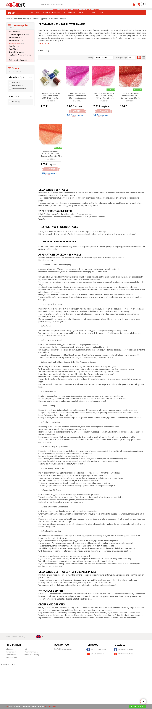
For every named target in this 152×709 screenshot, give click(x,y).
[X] (7, 706)
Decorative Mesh (16, 43)
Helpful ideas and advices (63, 649)
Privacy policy (11, 652)
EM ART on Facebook (96, 650)
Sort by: (90, 58)
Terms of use (11, 655)
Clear (30, 77)
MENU (13, 12)
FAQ (25, 649)
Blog (94, 13)
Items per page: (121, 58)
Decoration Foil (15, 37)
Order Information (31, 652)
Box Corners (14, 32)
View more (44, 43)
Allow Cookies (137, 707)
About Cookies (11, 657)
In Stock (16, 82)
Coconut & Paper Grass (19, 35)
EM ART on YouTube (95, 654)
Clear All (18, 72)
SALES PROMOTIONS (51, 13)
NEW (38, 13)
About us (9, 649)
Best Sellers (17, 86)
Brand (13, 96)
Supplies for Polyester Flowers (20, 56)
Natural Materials (16, 52)
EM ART (16, 102)
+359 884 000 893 (92, 9)
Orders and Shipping (31, 655)
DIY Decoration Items (18, 60)
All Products (15, 77)
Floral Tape (14, 46)
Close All (11, 28)
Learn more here (51, 706)
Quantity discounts (20, 89)
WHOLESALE (84, 13)
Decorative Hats (16, 40)
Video (102, 13)
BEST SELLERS (69, 13)
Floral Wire (14, 49)
